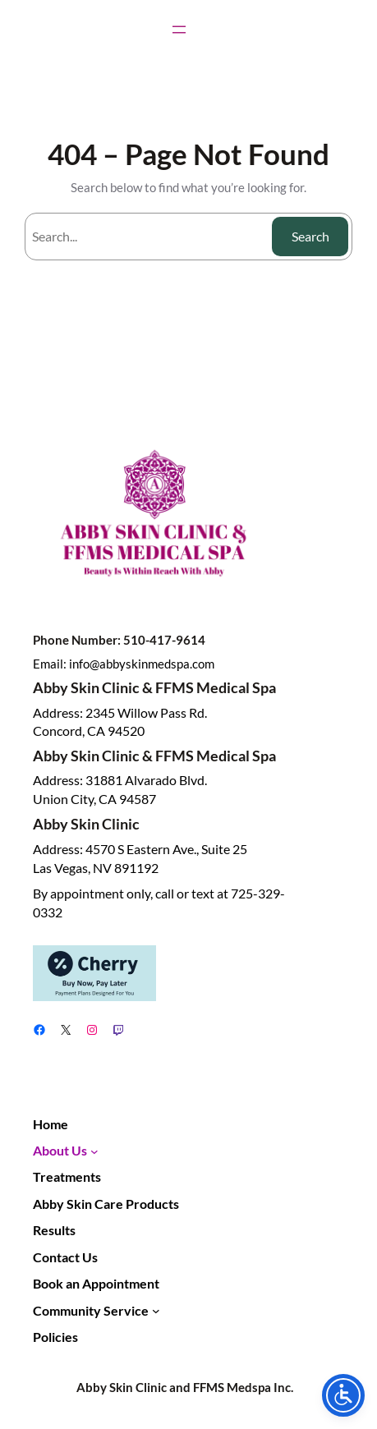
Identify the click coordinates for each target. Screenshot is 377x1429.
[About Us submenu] (94, 1150)
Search (310, 236)
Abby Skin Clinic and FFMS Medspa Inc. (184, 1387)
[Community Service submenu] (156, 1311)
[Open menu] (179, 29)
